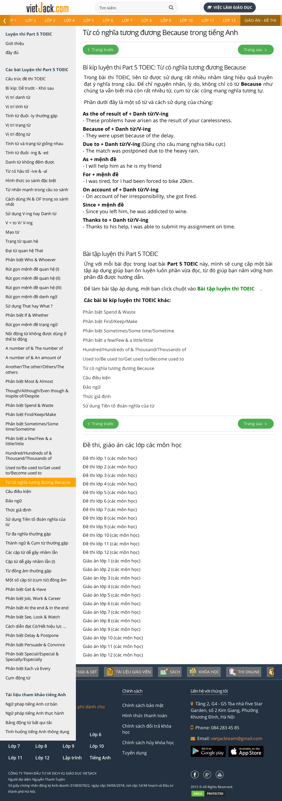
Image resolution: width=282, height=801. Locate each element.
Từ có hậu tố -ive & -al (26, 171)
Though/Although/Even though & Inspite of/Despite (37, 393)
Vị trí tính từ (17, 106)
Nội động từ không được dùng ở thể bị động (36, 336)
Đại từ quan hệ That (24, 250)
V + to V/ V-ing (19, 222)
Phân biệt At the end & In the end (37, 607)
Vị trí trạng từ (18, 125)
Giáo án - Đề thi (260, 20)
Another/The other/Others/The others (35, 369)
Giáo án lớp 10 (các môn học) (113, 638)
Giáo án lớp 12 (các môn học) (113, 655)
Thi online (244, 672)
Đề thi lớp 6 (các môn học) (110, 501)
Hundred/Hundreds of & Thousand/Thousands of (29, 455)
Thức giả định (18, 509)
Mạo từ (12, 232)
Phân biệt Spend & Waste (29, 405)
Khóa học (204, 672)
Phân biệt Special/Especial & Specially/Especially (32, 656)
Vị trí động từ (18, 134)
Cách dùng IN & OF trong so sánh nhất (37, 201)
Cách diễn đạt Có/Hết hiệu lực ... (36, 626)
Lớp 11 (207, 20)
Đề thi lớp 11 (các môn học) (111, 544)
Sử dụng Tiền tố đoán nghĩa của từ (35, 521)
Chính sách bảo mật (143, 705)
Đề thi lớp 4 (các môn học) (110, 484)
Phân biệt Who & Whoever (31, 259)
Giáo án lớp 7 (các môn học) (111, 612)
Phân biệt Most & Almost (29, 381)
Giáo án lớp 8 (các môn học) (111, 621)
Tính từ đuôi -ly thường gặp (31, 115)
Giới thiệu (15, 43)
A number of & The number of (34, 348)
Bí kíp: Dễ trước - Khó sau (30, 88)
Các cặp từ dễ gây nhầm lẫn (32, 552)
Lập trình (72, 758)
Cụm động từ (18, 677)
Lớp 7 (127, 20)
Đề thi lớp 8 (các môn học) (110, 518)
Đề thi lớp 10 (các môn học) (111, 535)
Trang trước (101, 49)
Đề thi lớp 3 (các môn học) (110, 475)
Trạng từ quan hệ (22, 241)
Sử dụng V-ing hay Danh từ (31, 213)
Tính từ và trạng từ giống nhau (34, 143)
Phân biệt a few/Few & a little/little (29, 441)
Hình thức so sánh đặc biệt (31, 180)
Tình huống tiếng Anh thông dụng (37, 731)
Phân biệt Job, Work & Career (33, 598)
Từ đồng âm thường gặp (28, 570)
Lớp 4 (69, 20)
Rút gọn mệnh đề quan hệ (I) (32, 269)
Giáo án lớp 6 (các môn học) (111, 603)
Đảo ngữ (14, 500)
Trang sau (256, 49)
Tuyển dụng (134, 753)
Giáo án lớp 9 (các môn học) (111, 629)
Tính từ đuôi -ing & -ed (27, 152)
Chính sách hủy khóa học (148, 742)
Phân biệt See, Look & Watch (33, 617)
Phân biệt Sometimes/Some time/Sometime (32, 426)
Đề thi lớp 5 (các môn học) (110, 492)
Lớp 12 (229, 20)
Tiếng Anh (100, 758)
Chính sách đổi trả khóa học (146, 729)
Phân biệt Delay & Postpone (32, 635)
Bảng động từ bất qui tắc (29, 722)
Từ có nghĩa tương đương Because (38, 482)
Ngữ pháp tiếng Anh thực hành (35, 713)
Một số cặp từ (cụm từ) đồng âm (36, 580)
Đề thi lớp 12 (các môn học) (111, 552)
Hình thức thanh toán (144, 715)
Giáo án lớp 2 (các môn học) (111, 569)
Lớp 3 (50, 20)
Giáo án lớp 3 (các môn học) (111, 578)
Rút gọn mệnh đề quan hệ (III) (33, 287)
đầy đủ (12, 52)
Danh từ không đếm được (30, 162)
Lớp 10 (186, 20)
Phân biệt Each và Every (28, 668)
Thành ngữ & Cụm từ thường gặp (37, 543)
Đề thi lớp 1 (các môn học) (110, 458)
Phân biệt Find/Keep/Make (31, 414)
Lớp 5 (88, 20)
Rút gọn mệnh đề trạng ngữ (32, 324)
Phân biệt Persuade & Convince (35, 644)
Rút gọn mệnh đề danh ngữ (31, 296)
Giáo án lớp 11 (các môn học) (113, 646)
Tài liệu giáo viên (128, 672)
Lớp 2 (30, 20)
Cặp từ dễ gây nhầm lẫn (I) (30, 561)
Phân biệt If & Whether (27, 315)
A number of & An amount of (33, 357)
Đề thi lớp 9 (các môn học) (110, 527)
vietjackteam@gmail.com (236, 738)
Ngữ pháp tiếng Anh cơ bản (31, 704)
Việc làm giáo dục (229, 7)
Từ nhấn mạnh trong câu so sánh (37, 189)
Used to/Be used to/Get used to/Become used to (33, 470)
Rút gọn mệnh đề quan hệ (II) (33, 278)
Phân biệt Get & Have (26, 589)
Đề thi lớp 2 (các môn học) (110, 467)
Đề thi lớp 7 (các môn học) (110, 509)
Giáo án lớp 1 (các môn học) (111, 561)
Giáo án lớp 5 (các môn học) (111, 595)
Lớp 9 (166, 20)
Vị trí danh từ (18, 97)
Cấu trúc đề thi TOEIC (26, 78)
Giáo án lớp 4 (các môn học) (111, 586)
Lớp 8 (146, 20)
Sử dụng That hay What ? (29, 306)
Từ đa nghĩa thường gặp (28, 533)
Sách (170, 672)
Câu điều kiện (18, 491)
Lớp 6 (108, 20)
